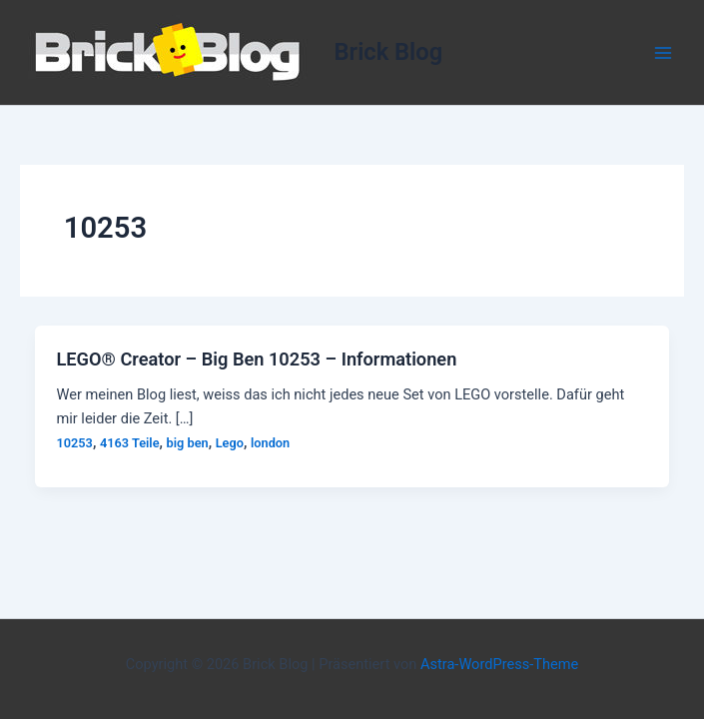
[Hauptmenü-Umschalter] (663, 53)
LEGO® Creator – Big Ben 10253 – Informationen (256, 359)
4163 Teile (130, 442)
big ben (188, 442)
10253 (74, 442)
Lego (230, 442)
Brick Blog (389, 52)
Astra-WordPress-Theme (499, 664)
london (270, 442)
